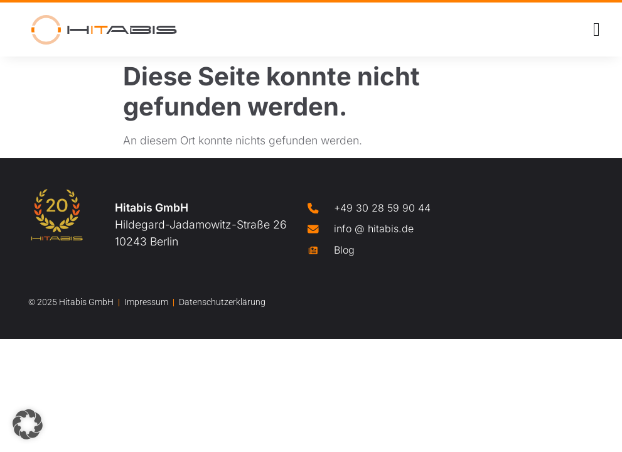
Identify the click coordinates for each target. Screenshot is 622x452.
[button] (27, 424)
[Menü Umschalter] (596, 29)
